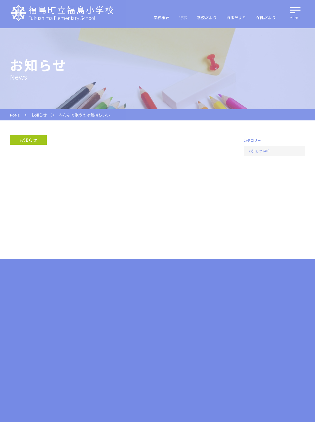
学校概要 (161, 17)
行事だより (236, 17)
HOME (15, 115)
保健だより (266, 17)
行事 (183, 17)
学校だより (207, 17)
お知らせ (41, 115)
